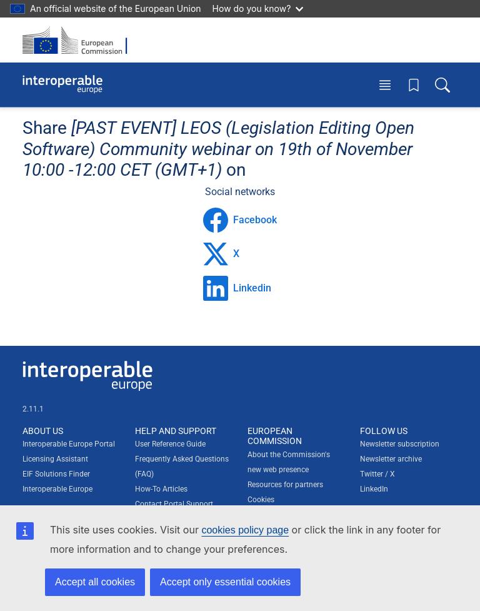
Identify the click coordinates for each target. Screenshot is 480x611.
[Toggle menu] (385, 85)
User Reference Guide (170, 444)
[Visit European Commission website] (78, 40)
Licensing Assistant (55, 459)
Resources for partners (285, 484)
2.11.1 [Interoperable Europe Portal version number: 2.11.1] (33, 409)
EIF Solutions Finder (56, 474)
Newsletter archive (391, 459)
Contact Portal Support (174, 504)
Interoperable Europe (57, 489)
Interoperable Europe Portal (68, 444)
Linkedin (237, 288)
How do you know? (258, 8)
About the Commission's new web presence (289, 462)
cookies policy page (245, 530)
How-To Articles (161, 489)
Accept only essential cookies (225, 582)
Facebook (240, 220)
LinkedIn (374, 489)
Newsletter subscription (399, 444)
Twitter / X (377, 474)
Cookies (261, 499)
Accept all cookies (95, 582)
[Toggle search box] (443, 85)
